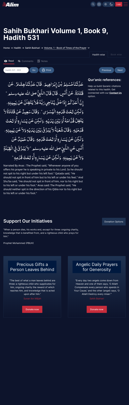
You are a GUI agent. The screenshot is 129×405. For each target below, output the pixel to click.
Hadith (17, 47)
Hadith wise (98, 54)
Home (6, 47)
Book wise (116, 54)
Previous (106, 70)
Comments (25, 61)
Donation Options (113, 221)
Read (9, 60)
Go (33, 70)
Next (120, 70)
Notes (42, 61)
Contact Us (115, 92)
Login (119, 4)
